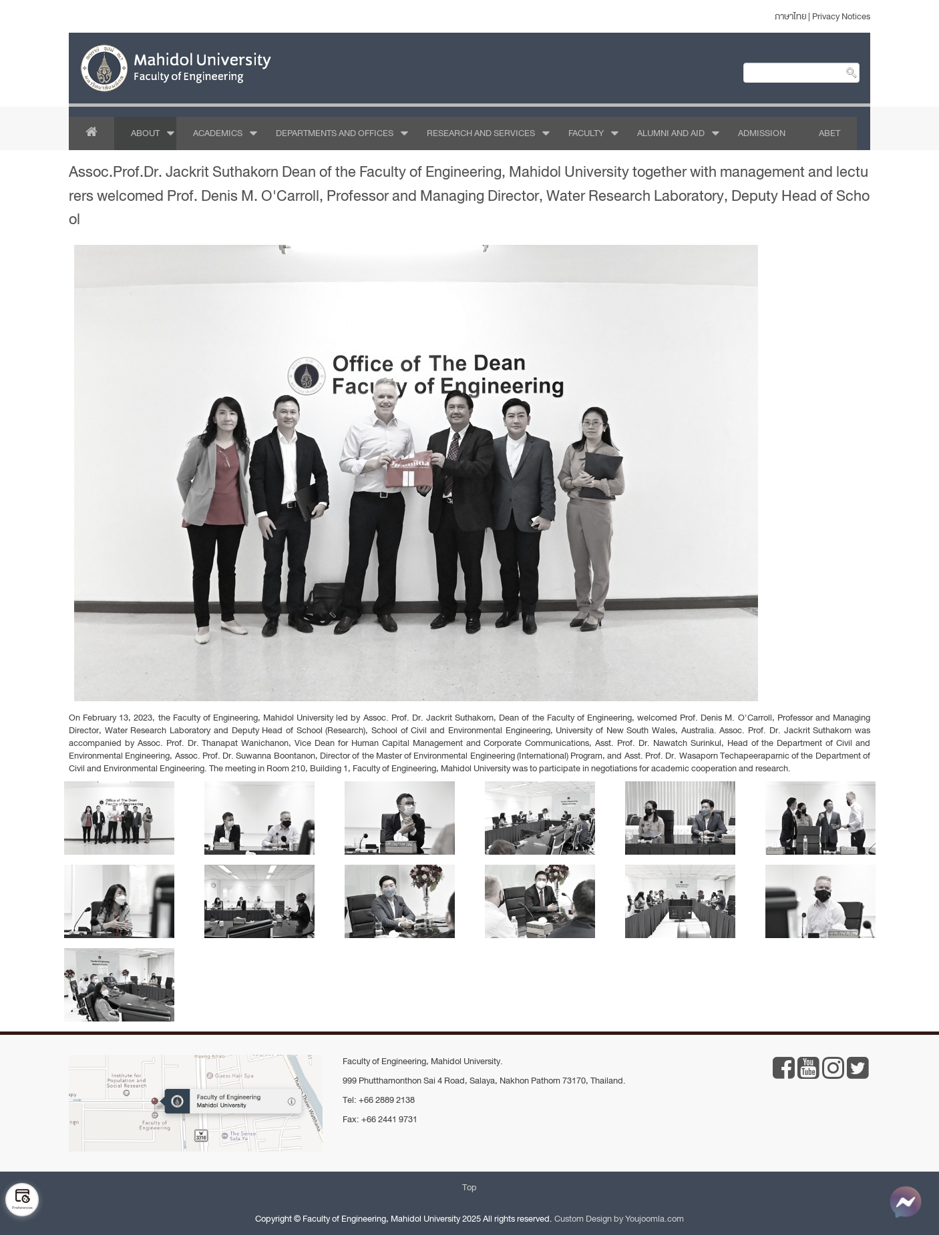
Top (469, 1187)
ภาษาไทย (791, 16)
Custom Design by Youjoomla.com (619, 1219)
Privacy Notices (841, 16)
